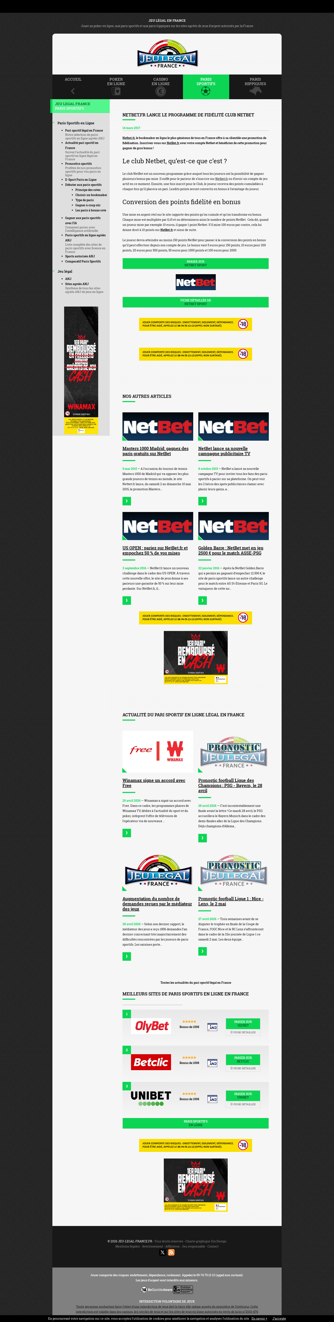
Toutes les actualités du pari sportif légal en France (195, 983)
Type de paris (84, 200)
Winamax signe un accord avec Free (153, 782)
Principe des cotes (88, 190)
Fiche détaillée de (195, 302)
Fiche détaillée (243, 1032)
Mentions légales (127, 1246)
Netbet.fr (128, 138)
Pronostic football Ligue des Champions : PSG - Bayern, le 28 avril (230, 785)
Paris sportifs (195, 1123)
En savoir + (259, 1318)
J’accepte (279, 1318)
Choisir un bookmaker (91, 195)
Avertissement (152, 1246)
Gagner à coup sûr (88, 205)
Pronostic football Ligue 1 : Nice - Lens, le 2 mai (231, 901)
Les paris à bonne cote (90, 210)
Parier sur (195, 263)
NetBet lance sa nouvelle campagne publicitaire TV (224, 451)
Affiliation (172, 1246)
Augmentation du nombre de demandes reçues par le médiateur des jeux (157, 904)
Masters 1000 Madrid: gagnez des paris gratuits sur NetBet (155, 451)
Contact (213, 1246)
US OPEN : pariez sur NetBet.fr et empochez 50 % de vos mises (155, 550)
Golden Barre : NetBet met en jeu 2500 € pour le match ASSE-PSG (230, 550)
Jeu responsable (193, 1246)
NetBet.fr (173, 143)
